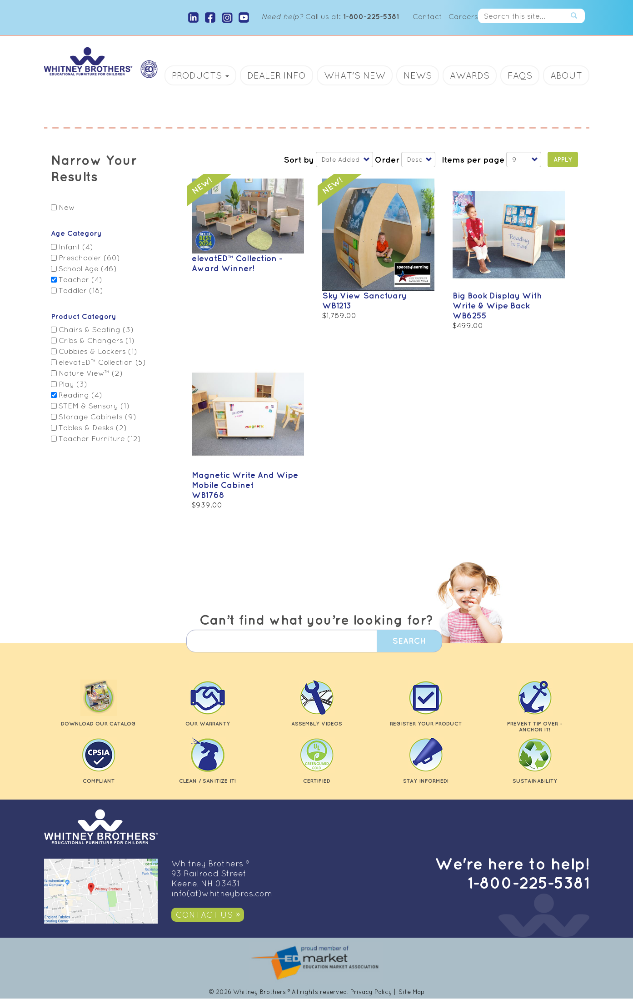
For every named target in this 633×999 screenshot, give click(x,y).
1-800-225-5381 (528, 882)
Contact (427, 16)
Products (200, 75)
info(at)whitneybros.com (221, 893)
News (418, 75)
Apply (562, 159)
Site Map (411, 992)
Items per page (473, 159)
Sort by (299, 159)
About (566, 75)
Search (578, 16)
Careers (463, 16)
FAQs (520, 75)
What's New (354, 75)
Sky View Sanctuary (364, 295)
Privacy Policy (371, 992)
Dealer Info (276, 75)
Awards (469, 75)
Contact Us (204, 914)
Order (387, 159)
